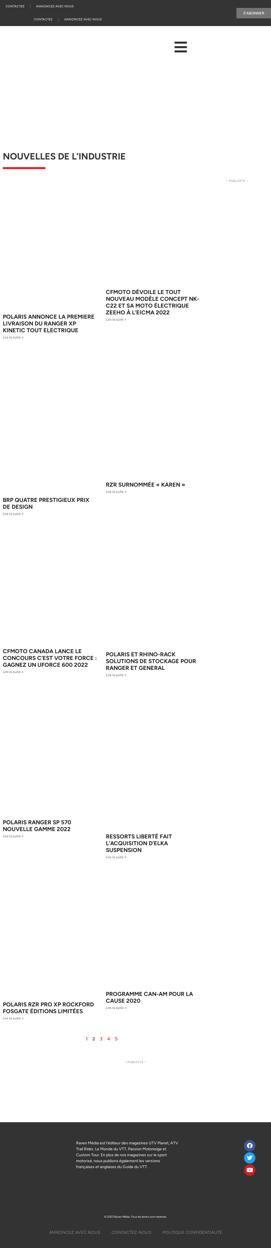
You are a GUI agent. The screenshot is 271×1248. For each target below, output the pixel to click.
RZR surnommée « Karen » (145, 484)
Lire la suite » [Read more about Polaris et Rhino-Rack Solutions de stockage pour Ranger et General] (116, 675)
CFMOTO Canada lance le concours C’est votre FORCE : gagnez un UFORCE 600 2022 (50, 658)
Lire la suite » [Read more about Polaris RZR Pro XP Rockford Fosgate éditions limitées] (13, 1018)
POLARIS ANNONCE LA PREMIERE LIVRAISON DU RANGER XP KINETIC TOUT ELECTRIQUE (48, 323)
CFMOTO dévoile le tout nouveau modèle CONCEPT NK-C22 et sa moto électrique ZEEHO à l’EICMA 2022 (152, 302)
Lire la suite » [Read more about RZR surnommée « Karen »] (116, 492)
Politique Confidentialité (192, 1232)
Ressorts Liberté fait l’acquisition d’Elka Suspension (139, 843)
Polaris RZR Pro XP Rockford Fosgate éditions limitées (48, 1008)
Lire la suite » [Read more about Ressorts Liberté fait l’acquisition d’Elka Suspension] (116, 857)
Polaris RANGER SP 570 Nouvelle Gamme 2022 (37, 825)
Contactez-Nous (131, 1232)
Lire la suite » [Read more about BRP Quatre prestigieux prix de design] (13, 514)
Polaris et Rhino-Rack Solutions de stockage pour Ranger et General (151, 661)
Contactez (15, 6)
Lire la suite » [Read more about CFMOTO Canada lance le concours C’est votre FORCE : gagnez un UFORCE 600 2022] (13, 672)
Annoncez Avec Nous (55, 6)
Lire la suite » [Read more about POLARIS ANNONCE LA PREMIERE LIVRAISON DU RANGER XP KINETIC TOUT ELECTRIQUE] (13, 337)
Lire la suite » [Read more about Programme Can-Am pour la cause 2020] (116, 1008)
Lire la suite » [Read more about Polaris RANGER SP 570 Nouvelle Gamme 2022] (13, 836)
